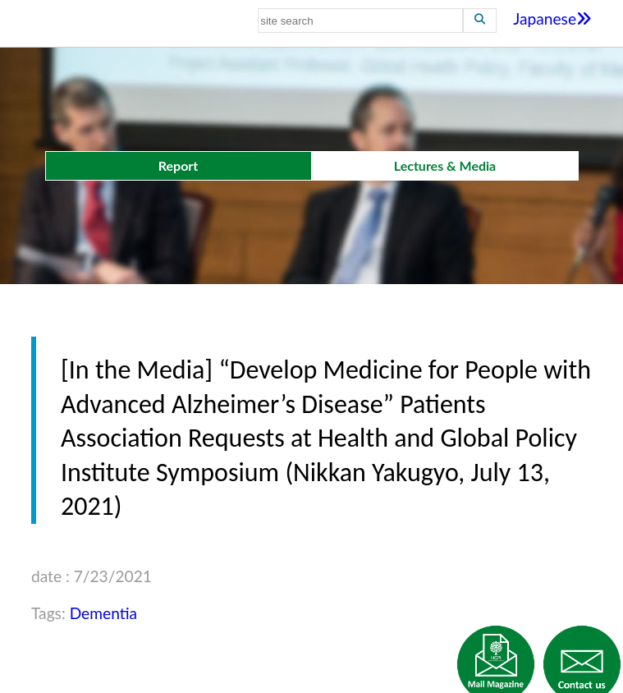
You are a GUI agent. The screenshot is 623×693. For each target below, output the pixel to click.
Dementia (103, 613)
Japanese (552, 18)
